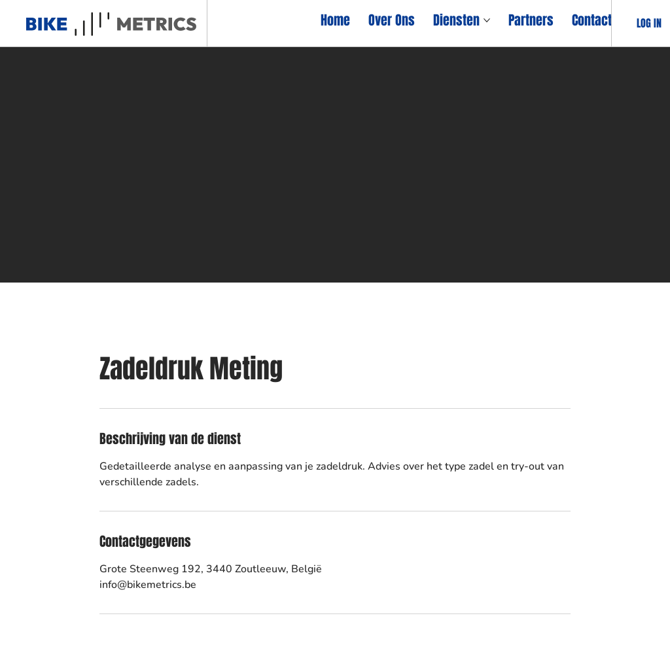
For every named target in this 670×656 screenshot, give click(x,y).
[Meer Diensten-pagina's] (487, 20)
